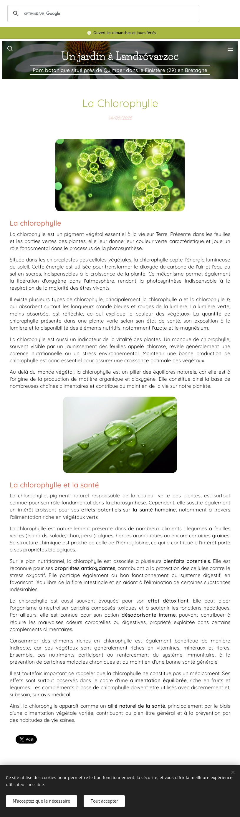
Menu (230, 48)
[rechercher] (102, 13)
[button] (10, 48)
